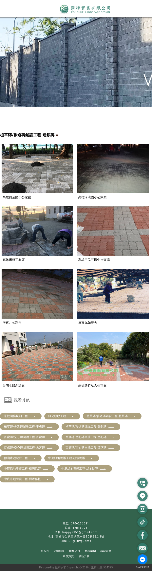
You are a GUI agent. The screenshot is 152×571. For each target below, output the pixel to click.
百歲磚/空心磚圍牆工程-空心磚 (90, 437)
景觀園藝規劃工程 (20, 416)
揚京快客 (60, 567)
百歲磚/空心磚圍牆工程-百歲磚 (28, 437)
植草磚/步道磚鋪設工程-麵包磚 (90, 426)
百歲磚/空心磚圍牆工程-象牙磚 (28, 447)
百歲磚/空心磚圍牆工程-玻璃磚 (90, 447)
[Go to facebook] (142, 559)
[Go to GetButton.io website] (142, 567)
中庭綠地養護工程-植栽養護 (70, 458)
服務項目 (74, 550)
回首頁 (45, 550)
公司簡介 (59, 550)
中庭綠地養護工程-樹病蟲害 (26, 468)
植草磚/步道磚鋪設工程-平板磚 (28, 426)
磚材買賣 (105, 550)
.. (89, 567)
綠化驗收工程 (61, 416)
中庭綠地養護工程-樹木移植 (26, 479)
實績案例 (90, 550)
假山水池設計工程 (20, 458)
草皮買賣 (68, 556)
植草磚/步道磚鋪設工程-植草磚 (111, 416)
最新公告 (83, 556)
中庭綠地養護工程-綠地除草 (83, 468)
